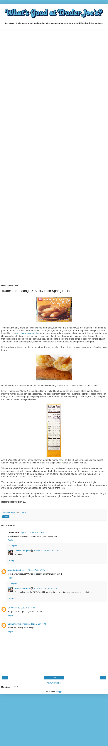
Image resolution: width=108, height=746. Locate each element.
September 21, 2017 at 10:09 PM (31, 624)
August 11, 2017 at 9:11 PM (32, 532)
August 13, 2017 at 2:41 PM (33, 570)
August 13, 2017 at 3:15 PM (46, 588)
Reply (10, 540)
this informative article (27, 333)
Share (6, 517)
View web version (54, 683)
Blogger (59, 692)
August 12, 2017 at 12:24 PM (46, 551)
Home (54, 678)
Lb (9, 608)
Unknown (12, 624)
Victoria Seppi (14, 570)
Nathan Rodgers (22, 551)
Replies (14, 546)
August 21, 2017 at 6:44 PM (23, 608)
